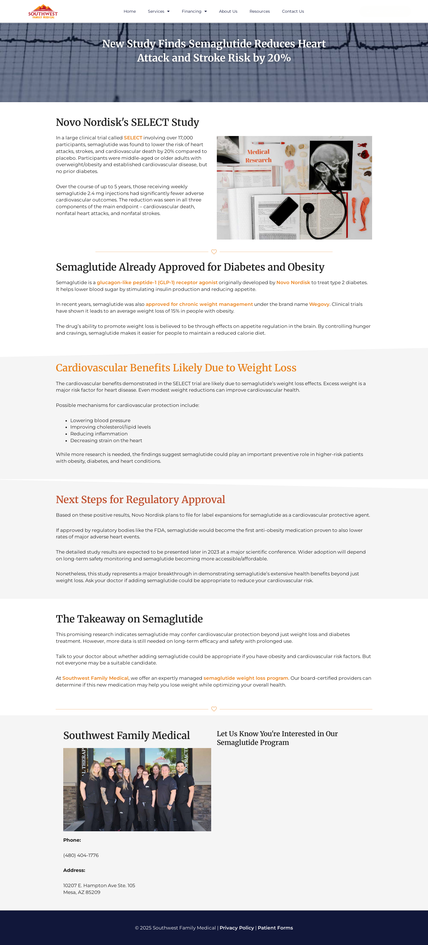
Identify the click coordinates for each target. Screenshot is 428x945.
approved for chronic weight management (199, 304)
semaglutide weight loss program (246, 678)
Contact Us (293, 11)
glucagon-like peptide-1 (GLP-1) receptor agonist (157, 282)
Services (159, 11)
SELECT (133, 138)
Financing (194, 11)
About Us (228, 11)
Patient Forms (275, 928)
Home (130, 11)
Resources (260, 11)
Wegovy (319, 304)
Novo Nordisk (293, 282)
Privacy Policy (237, 928)
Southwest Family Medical (95, 678)
